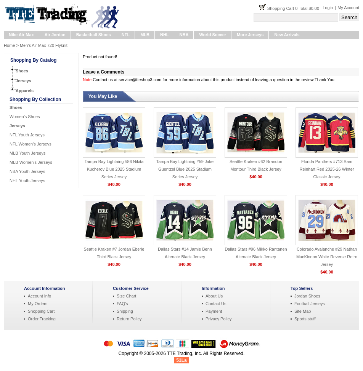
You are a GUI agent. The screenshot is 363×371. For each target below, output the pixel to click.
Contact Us (216, 303)
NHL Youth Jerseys (27, 180)
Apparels (25, 90)
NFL (126, 34)
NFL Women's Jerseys (30, 144)
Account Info (39, 296)
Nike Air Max (21, 34)
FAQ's (122, 303)
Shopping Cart (41, 311)
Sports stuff (304, 319)
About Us (214, 296)
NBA (184, 34)
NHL (164, 34)
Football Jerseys (309, 303)
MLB (144, 34)
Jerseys (23, 80)
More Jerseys (250, 34)
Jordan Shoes (307, 296)
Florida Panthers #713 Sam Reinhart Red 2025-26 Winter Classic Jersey (326, 169)
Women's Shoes (25, 116)
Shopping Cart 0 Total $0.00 (295, 8)
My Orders (37, 303)
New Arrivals (286, 34)
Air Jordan (55, 34)
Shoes (22, 71)
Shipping (125, 311)
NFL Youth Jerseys (27, 135)
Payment (214, 311)
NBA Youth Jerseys (27, 171)
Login (328, 7)
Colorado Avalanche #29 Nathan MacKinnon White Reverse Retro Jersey (326, 257)
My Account (348, 7)
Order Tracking (42, 319)
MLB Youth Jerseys (27, 153)
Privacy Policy (218, 319)
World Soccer (212, 34)
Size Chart (126, 296)
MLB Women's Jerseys (31, 162)
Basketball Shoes (93, 34)
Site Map (302, 311)
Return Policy (129, 319)
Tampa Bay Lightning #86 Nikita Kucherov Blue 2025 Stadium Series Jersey (114, 169)
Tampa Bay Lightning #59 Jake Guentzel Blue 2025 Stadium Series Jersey (185, 169)
